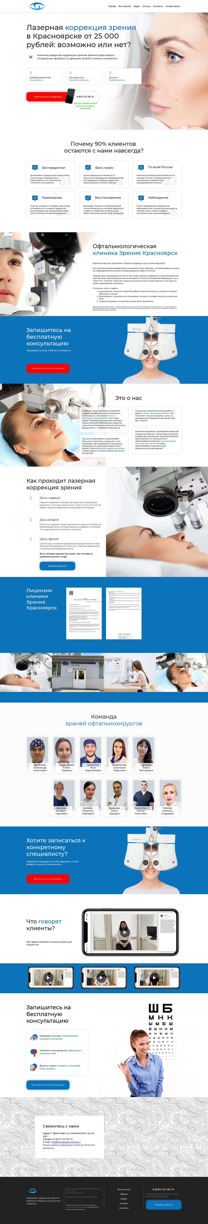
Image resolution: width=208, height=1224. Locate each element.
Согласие (82, 1207)
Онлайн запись (173, 6)
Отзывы (146, 6)
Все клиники (124, 6)
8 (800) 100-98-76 (164, 1189)
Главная (112, 6)
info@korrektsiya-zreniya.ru (66, 1142)
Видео (137, 6)
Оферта (124, 1194)
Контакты (158, 6)
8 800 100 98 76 (85, 96)
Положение (71, 1207)
